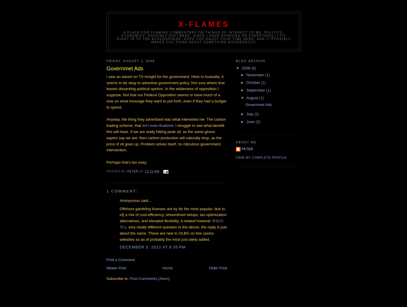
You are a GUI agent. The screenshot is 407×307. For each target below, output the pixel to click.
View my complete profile (261, 157)
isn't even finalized (157, 125)
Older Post (218, 268)
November (255, 75)
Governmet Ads (258, 104)
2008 (246, 68)
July (250, 114)
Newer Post (116, 268)
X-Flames (203, 24)
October (253, 82)
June (251, 122)
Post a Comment (120, 260)
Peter (247, 149)
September (256, 90)
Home (168, 268)
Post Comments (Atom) (150, 278)
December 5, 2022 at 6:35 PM (153, 247)
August (252, 98)
